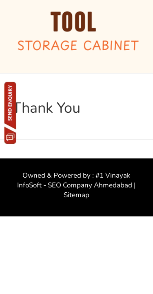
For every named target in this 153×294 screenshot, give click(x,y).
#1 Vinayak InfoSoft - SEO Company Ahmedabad (74, 180)
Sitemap (76, 195)
